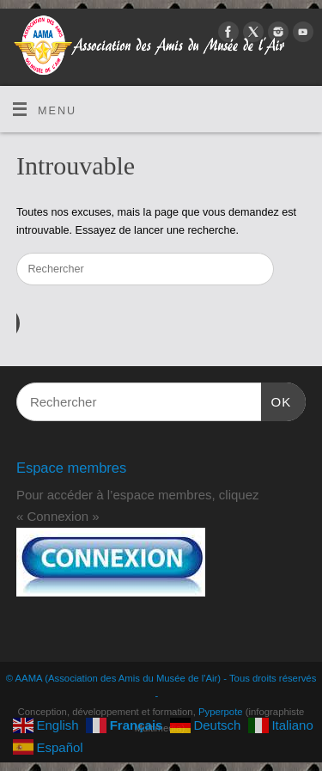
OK (276, 399)
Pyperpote (220, 712)
